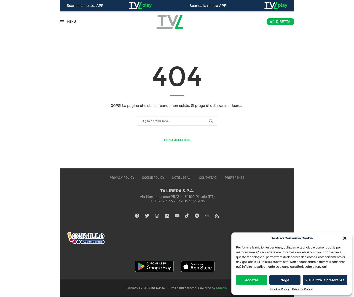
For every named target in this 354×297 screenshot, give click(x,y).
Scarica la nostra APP (85, 5)
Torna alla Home (177, 140)
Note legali (181, 178)
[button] (345, 238)
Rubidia (221, 288)
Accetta (251, 280)
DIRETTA (283, 21)
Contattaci (208, 178)
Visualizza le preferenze (325, 280)
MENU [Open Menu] (69, 22)
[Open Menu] (62, 22)
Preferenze (234, 178)
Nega (285, 280)
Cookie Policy (280, 289)
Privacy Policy (302, 289)
